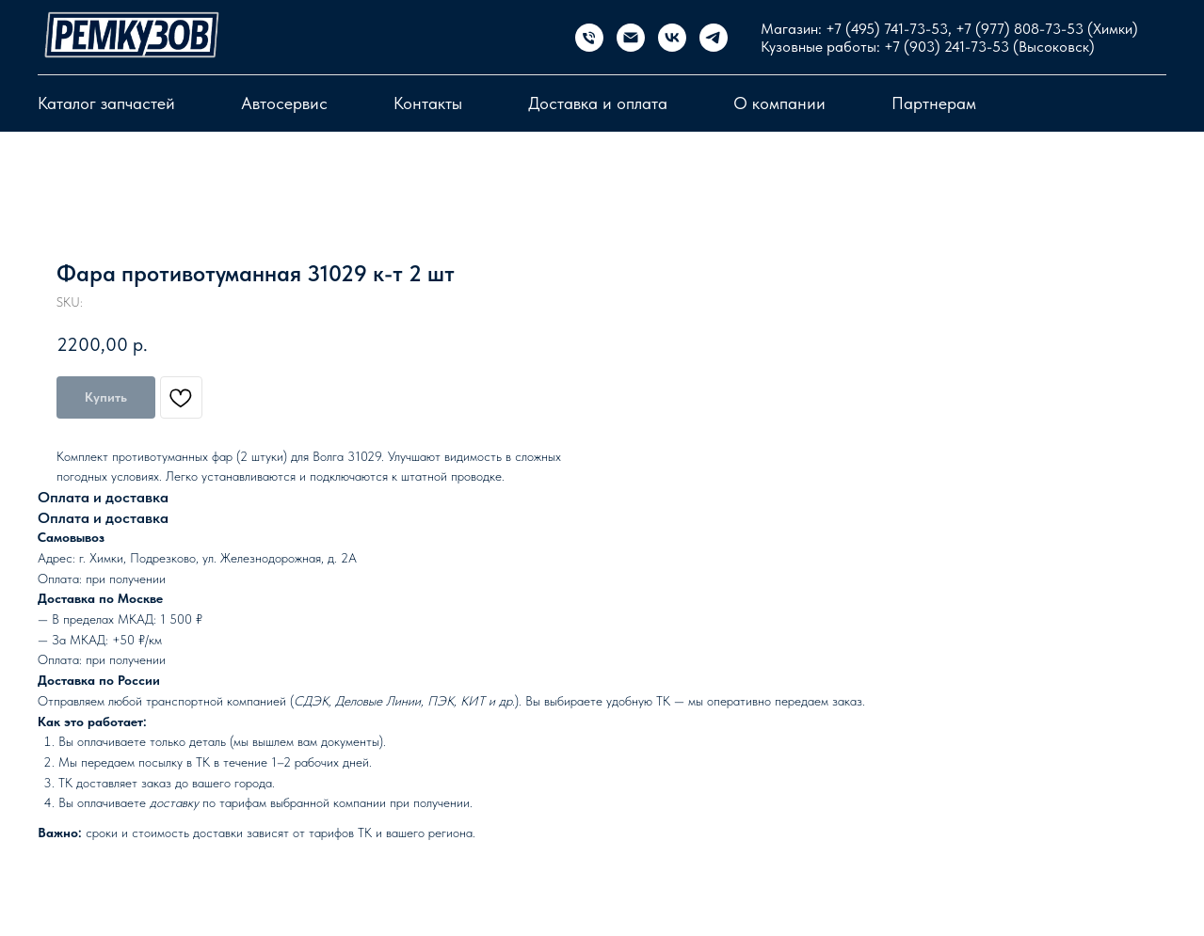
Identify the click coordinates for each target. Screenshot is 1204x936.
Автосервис (284, 103)
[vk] (672, 38)
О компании (779, 103)
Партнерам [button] (933, 103)
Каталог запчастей (106, 103)
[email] (631, 38)
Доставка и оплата (597, 103)
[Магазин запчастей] (589, 38)
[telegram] (713, 38)
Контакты (427, 103)
